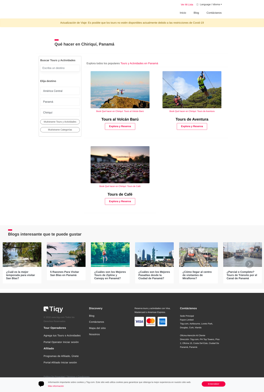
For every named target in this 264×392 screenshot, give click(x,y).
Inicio (183, 12)
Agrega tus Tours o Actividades (62, 335)
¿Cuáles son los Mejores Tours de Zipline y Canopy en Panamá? (110, 275)
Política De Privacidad (54, 376)
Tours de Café (120, 194)
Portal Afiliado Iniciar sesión (60, 362)
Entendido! (213, 384)
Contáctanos (214, 12)
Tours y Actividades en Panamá (139, 63)
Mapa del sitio (97, 328)
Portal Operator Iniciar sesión (61, 342)
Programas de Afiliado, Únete (61, 356)
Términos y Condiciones (78, 376)
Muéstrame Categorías (60, 129)
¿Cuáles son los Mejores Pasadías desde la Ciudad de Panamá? (154, 275)
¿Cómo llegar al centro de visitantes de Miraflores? (197, 275)
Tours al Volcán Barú (120, 119)
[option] (22, 263)
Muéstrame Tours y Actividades (60, 121)
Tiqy (48, 13)
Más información (56, 386)
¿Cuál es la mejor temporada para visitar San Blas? (20, 275)
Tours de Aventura (192, 119)
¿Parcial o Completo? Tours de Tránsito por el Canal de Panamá (242, 275)
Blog (196, 12)
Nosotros (94, 334)
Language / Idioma (210, 4)
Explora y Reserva (120, 126)
